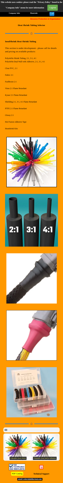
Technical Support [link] (41, 474)
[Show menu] (6, 430)
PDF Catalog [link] (17, 473)
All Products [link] (14, 8)
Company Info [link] (14, 13)
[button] (51, 13)
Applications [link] (31, 8)
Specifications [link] (49, 8)
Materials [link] (34, 13)
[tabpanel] (31, 25)
